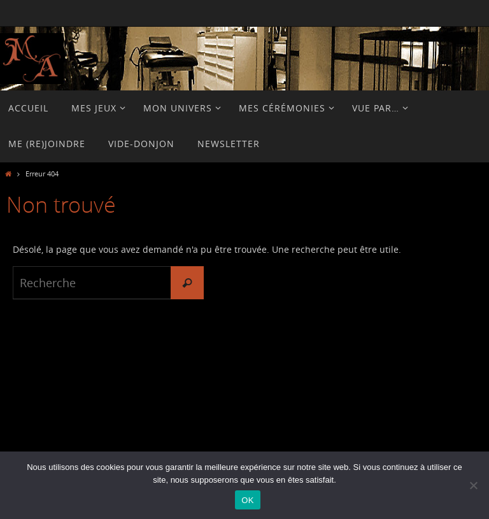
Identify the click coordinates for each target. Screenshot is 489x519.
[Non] (473, 485)
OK (247, 500)
